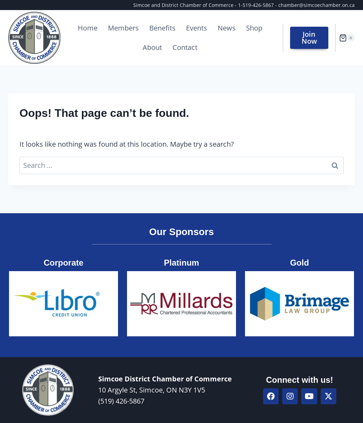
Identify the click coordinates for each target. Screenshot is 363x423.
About (152, 47)
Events (196, 28)
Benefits (162, 28)
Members (123, 28)
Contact (184, 47)
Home (88, 28)
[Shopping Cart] (347, 38)
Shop (254, 28)
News (227, 28)
